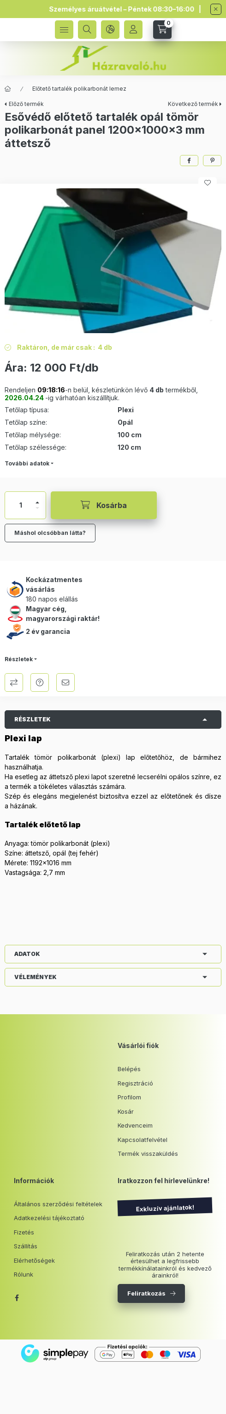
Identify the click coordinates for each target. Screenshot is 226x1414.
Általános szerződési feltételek (58, 1204)
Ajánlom (65, 682)
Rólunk (23, 1274)
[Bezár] (215, 9)
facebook (16, 1298)
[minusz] (37, 508)
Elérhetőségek (34, 1260)
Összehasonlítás (14, 682)
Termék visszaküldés (148, 1153)
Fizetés (24, 1232)
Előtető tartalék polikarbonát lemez (79, 88)
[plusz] (37, 502)
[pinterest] (212, 160)
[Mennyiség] (20, 505)
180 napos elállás (52, 599)
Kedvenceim (135, 1125)
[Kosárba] (104, 505)
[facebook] (189, 160)
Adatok (27, 953)
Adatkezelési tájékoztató (49, 1218)
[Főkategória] (8, 89)
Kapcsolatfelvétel (142, 1139)
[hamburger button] (64, 29)
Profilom (129, 1097)
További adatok (27, 463)
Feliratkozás (146, 1293)
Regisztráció (135, 1083)
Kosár (126, 1111)
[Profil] (133, 29)
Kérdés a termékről (39, 682)
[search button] (87, 29)
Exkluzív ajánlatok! (165, 1208)
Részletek (19, 659)
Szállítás (25, 1246)
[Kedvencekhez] (207, 182)
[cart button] (162, 29)
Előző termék (26, 103)
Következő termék (193, 103)
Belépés (129, 1069)
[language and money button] (110, 29)
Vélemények (35, 977)
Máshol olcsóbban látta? (50, 532)
